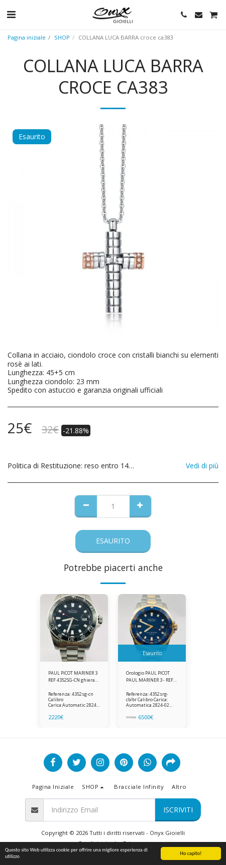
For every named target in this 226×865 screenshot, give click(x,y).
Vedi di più (202, 465)
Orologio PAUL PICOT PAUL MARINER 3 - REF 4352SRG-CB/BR (149, 676)
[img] (74, 628)
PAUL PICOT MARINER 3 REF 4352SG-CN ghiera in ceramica (72, 676)
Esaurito (113, 540)
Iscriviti (178, 809)
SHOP (62, 37)
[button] (11, 14)
